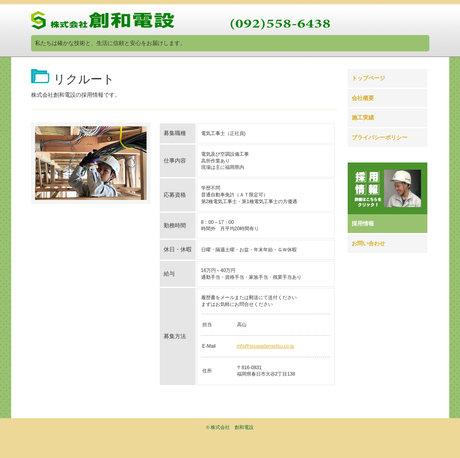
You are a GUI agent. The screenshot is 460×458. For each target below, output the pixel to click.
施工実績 (363, 117)
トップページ (368, 78)
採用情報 (363, 223)
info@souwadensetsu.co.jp (265, 346)
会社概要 (363, 98)
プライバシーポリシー (379, 137)
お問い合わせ (368, 243)
